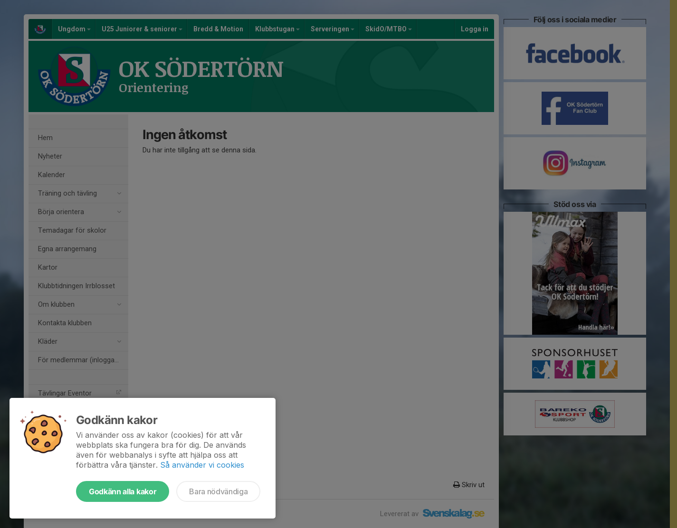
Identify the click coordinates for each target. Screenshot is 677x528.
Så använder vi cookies (202, 465)
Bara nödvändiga (218, 491)
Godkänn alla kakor (122, 491)
